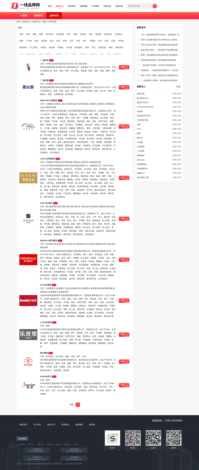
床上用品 (34, 47)
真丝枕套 (52, 21)
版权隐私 (79, 424)
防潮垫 (83, 34)
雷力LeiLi (141, 160)
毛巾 (72, 41)
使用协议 (65, 424)
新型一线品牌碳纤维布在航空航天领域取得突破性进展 (164, 55)
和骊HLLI (141, 173)
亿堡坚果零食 (142, 120)
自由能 (140, 111)
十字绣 (29, 41)
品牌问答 (119, 6)
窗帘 (87, 47)
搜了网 (58, 444)
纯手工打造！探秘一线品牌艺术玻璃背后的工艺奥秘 (163, 75)
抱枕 (111, 47)
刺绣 (21, 41)
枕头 (58, 41)
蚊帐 (41, 34)
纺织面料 (60, 34)
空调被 (92, 41)
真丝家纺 (78, 47)
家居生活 (36, 21)
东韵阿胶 (141, 146)
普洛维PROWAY (144, 116)
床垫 (65, 41)
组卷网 (75, 444)
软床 (107, 41)
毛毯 (21, 34)
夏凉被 (98, 34)
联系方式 (51, 424)
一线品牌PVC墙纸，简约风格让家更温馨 (159, 80)
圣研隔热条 (141, 164)
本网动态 (107, 6)
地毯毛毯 (102, 47)
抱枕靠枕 (23, 47)
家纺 (44, 21)
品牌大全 (60, 6)
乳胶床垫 (108, 34)
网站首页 (23, 424)
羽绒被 (60, 47)
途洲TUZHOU (143, 102)
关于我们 (37, 424)
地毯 (34, 34)
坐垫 (52, 41)
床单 (78, 41)
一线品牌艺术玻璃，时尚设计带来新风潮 (158, 65)
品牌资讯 (71, 6)
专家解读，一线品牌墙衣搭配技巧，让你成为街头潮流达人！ (167, 70)
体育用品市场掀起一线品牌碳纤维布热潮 (158, 60)
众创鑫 (140, 142)
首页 (50, 6)
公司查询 (49, 444)
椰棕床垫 (119, 47)
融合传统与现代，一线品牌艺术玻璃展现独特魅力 (162, 50)
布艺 (94, 47)
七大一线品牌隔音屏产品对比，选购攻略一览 (160, 34)
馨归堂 (140, 138)
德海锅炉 (141, 155)
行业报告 (95, 6)
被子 (85, 41)
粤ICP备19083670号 (74, 464)
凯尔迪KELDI (142, 98)
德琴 (139, 133)
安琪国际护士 (142, 169)
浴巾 (100, 41)
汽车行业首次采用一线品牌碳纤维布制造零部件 (161, 45)
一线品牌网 (21, 444)
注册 (178, 87)
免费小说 (40, 444)
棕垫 (113, 41)
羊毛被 (69, 47)
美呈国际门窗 (142, 177)
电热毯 (44, 41)
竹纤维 (121, 41)
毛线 (91, 34)
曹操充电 (141, 94)
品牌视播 (83, 6)
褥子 (69, 34)
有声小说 (31, 444)
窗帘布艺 (50, 34)
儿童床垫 (118, 34)
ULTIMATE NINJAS (145, 107)
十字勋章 (141, 151)
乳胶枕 (43, 47)
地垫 (36, 41)
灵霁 (139, 124)
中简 (139, 129)
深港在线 (67, 444)
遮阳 (75, 34)
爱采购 (92, 424)
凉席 (28, 34)
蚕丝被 (52, 47)
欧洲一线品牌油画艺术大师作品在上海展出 (159, 40)
